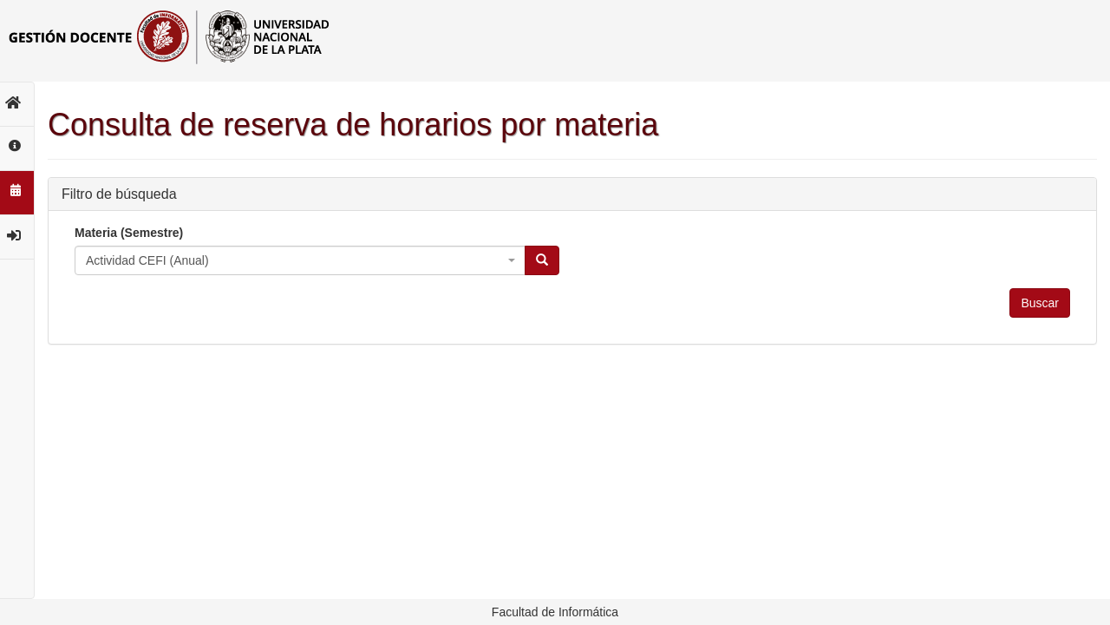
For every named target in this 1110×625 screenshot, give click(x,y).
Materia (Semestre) (129, 233)
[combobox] (300, 260)
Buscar (1040, 303)
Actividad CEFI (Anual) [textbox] (147, 260)
